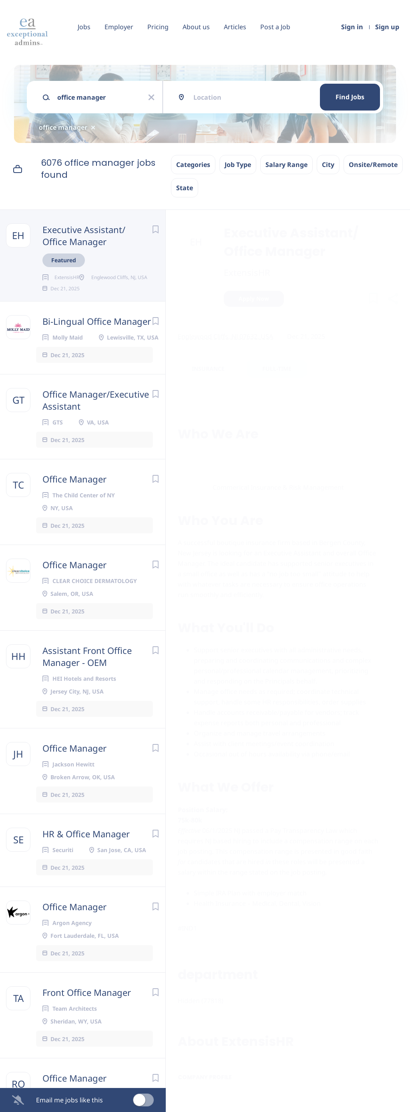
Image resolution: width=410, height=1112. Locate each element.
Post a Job (275, 27)
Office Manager (74, 505)
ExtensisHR (247, 272)
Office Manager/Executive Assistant (95, 426)
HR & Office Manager (86, 859)
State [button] (184, 187)
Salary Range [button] (286, 164)
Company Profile (205, 1077)
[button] (392, 300)
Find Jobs (350, 96)
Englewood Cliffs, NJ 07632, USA (225, 336)
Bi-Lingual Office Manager (96, 347)
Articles (235, 27)
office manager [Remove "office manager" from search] (63, 127)
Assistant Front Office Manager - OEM (87, 682)
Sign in (352, 27)
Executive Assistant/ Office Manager (83, 235)
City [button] (328, 164)
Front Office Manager (86, 1018)
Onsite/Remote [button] (373, 164)
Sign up (387, 27)
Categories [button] (193, 164)
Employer (119, 27)
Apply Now (254, 298)
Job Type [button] (238, 164)
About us (196, 27)
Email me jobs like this (69, 1100)
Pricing (158, 27)
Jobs (84, 27)
